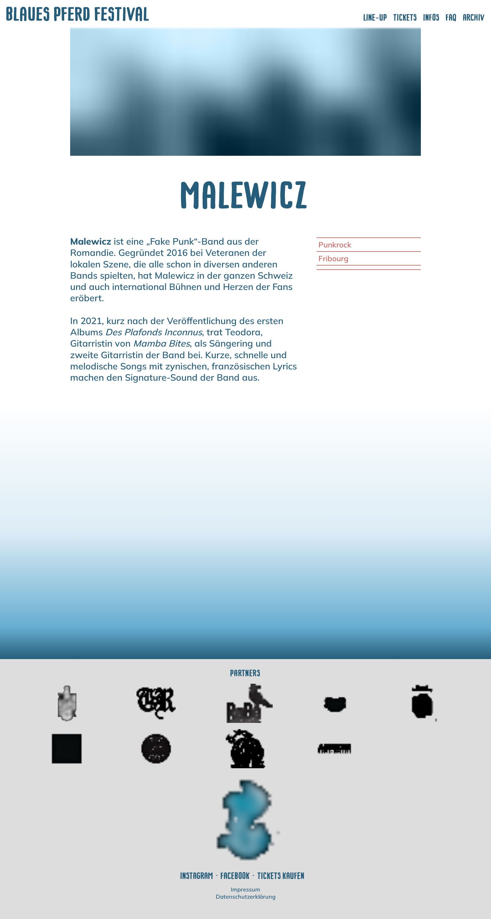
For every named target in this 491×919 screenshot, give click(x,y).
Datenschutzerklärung (246, 896)
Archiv (474, 17)
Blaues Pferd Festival (78, 14)
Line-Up (375, 17)
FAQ (451, 17)
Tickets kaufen (281, 876)
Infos (431, 17)
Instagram (196, 876)
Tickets (405, 17)
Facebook (235, 876)
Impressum (245, 889)
